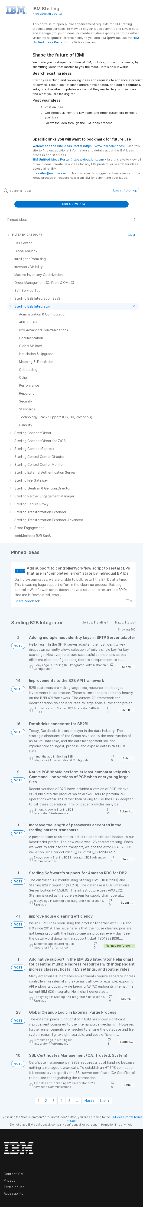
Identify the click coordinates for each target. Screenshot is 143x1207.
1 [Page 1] (38, 1101)
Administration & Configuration (70, 760)
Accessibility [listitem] (13, 1193)
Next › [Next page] (89, 1101)
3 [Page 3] (54, 1101)
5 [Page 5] (69, 1101)
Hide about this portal (47, 13)
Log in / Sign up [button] (126, 190)
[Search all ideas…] (36, 190)
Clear (131, 234)
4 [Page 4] (61, 1101)
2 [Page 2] (46, 1101)
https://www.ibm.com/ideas (104, 146)
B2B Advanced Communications (64, 1085)
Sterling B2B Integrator (68, 665)
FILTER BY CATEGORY (24, 234)
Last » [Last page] (104, 1101)
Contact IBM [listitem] (13, 1174)
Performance (59, 813)
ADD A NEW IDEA (71, 204)
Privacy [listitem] (9, 1180)
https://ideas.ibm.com (87, 159)
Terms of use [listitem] (14, 1187)
